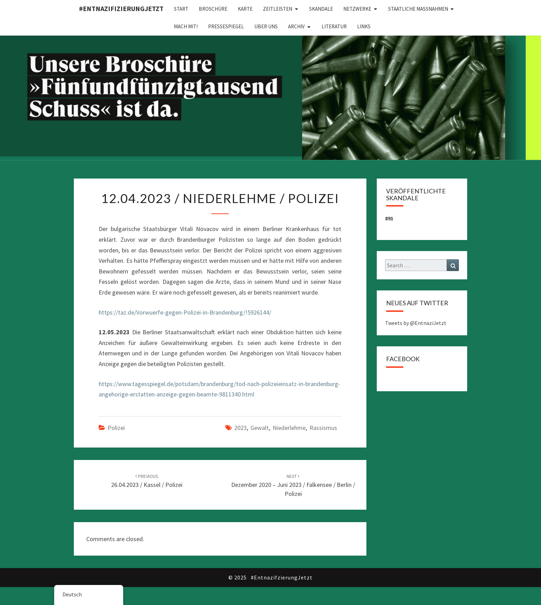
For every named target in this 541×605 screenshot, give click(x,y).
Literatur (334, 26)
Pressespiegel (226, 26)
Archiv (296, 26)
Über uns (266, 26)
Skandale (321, 9)
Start (181, 9)
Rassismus (323, 428)
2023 (240, 428)
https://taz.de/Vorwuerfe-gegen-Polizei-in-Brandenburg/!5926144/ (185, 312)
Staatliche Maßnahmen (418, 9)
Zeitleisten (277, 9)
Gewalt (259, 428)
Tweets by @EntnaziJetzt (415, 322)
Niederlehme (289, 428)
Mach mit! (186, 26)
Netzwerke (357, 9)
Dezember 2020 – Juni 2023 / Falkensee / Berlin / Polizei (293, 485)
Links (364, 26)
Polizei (116, 428)
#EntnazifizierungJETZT (121, 8)
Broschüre (213, 9)
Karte (245, 9)
